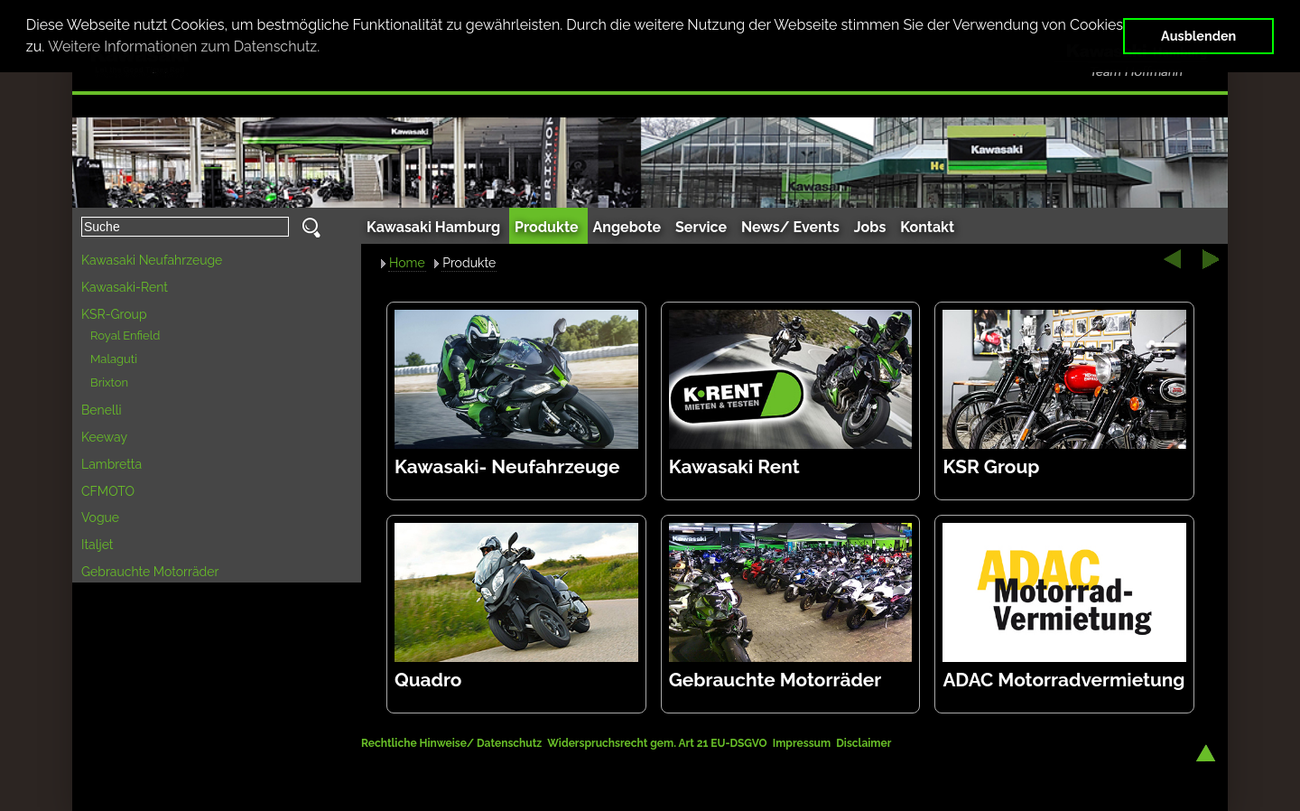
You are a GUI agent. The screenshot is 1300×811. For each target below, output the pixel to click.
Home (407, 263)
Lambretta (111, 464)
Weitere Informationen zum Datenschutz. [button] (184, 46)
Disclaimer (863, 743)
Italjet (97, 544)
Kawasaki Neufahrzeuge (151, 260)
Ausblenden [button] (1198, 35)
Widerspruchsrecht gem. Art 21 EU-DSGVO (656, 743)
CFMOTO (108, 491)
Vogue (100, 517)
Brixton (109, 382)
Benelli (101, 410)
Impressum (802, 743)
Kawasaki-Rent (124, 287)
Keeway (104, 437)
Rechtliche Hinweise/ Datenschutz (452, 743)
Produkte (469, 263)
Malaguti (113, 359)
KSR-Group (114, 314)
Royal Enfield (125, 335)
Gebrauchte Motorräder (149, 571)
